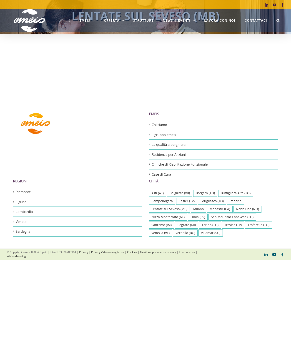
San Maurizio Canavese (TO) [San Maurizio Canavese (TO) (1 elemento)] (232, 217)
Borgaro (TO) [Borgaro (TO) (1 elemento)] (205, 193)
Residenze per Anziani (169, 154)
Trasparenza (187, 252)
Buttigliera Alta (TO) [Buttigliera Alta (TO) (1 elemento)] (236, 193)
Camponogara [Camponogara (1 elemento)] (162, 201)
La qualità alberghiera (169, 144)
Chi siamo (159, 124)
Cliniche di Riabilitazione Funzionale (180, 164)
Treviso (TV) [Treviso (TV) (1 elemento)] (233, 225)
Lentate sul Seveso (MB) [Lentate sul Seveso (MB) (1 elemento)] (169, 209)
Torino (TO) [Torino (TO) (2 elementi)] (210, 225)
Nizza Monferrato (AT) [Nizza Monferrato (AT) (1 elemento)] (168, 217)
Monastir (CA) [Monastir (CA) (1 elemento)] (220, 209)
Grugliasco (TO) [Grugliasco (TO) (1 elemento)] (212, 201)
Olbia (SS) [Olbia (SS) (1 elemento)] (198, 217)
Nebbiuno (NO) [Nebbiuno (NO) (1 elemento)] (247, 209)
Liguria (21, 201)
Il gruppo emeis (164, 134)
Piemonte (23, 191)
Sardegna (23, 231)
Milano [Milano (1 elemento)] (198, 209)
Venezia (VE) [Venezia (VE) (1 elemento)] (160, 233)
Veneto (21, 221)
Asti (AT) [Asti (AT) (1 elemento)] (157, 193)
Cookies (132, 252)
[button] (278, 20)
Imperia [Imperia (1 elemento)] (235, 201)
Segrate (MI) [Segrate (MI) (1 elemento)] (187, 225)
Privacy (83, 252)
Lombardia (24, 211)
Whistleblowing (16, 256)
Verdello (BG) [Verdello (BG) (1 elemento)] (185, 233)
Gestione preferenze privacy (158, 252)
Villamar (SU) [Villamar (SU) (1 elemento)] (210, 233)
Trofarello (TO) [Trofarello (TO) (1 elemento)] (258, 225)
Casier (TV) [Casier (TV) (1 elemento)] (187, 201)
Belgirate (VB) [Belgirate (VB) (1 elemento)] (180, 193)
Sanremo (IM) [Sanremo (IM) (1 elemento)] (161, 225)
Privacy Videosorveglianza (107, 252)
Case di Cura (161, 174)
